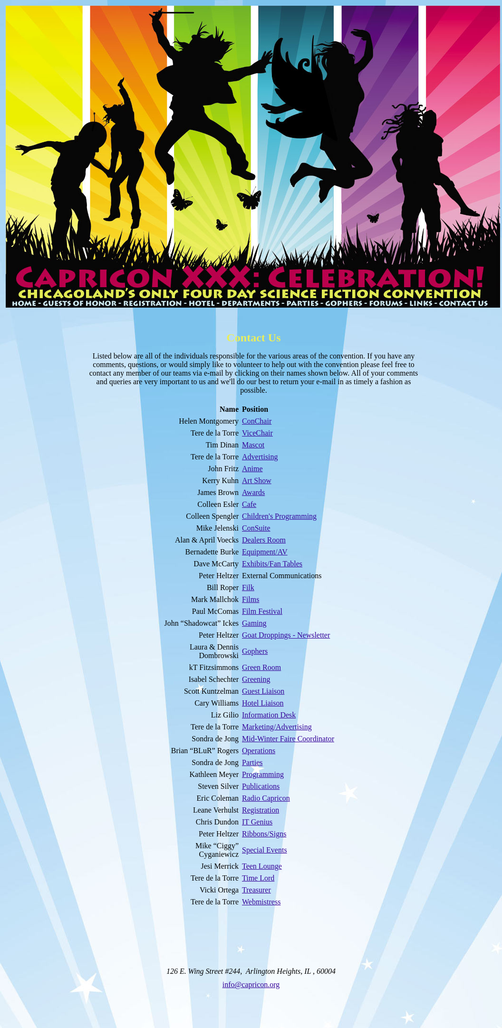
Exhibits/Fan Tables (272, 564)
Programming (263, 774)
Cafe (249, 504)
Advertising (260, 457)
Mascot (253, 445)
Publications (261, 786)
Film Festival (262, 611)
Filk (248, 587)
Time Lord (258, 878)
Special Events (264, 850)
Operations (258, 751)
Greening (256, 679)
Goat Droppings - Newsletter (286, 635)
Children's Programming (279, 516)
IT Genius (257, 822)
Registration (260, 810)
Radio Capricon (266, 798)
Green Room (261, 667)
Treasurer (256, 890)
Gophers (255, 651)
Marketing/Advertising (277, 727)
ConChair (256, 421)
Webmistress (261, 902)
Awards (253, 492)
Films (250, 599)
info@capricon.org (251, 984)
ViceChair (257, 433)
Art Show (256, 480)
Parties (252, 762)
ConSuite (256, 528)
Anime (252, 469)
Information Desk (269, 715)
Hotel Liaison (263, 703)
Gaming (254, 623)
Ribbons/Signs (264, 834)
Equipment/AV (265, 552)
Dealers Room (264, 540)
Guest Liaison (263, 691)
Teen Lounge (262, 866)
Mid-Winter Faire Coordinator (288, 739)
